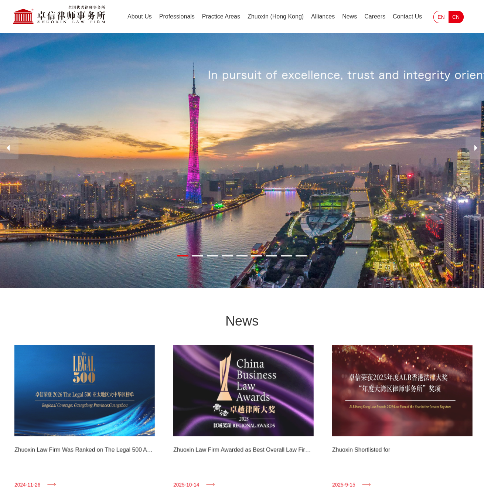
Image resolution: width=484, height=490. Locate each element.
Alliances (323, 16)
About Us (139, 16)
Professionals (177, 16)
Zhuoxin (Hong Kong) (276, 16)
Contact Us (407, 16)
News (349, 16)
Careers (374, 16)
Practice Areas (221, 16)
